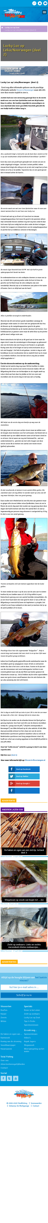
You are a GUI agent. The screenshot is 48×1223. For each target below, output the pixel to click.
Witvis (3, 1021)
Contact (4, 1068)
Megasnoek (29, 1045)
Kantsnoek (5, 1037)
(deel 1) (14, 755)
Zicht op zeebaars (32, 1014)
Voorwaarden (36, 1103)
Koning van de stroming (11, 1041)
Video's (27, 1037)
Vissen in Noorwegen (25, 90)
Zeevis (4, 1017)
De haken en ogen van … (11, 1034)
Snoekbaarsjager (8, 1045)
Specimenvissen (31, 1025)
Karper (4, 1014)
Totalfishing (22, 1103)
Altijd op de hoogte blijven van (24, 979)
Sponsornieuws (30, 1034)
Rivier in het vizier (32, 1010)
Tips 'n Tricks (29, 1021)
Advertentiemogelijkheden (13, 1064)
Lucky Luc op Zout (12, 27)
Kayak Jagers (30, 1041)
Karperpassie (6, 1049)
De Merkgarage (23, 1106)
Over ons (4, 1060)
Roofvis (4, 1010)
